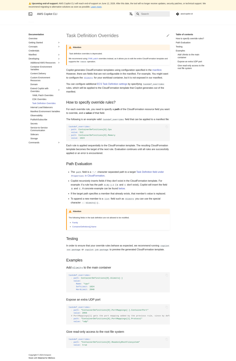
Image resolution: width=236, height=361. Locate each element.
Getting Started (44, 42)
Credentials (34, 50)
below (122, 188)
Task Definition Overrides (44, 103)
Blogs (59, 21)
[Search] (152, 14)
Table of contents (184, 34)
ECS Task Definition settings (112, 84)
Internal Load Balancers (41, 107)
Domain (34, 84)
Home (31, 21)
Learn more (96, 7)
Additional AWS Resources (45, 62)
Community (71, 21)
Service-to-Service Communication (39, 129)
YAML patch (93, 58)
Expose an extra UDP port (190, 61)
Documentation (45, 21)
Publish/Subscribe (38, 119)
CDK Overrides (39, 99)
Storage (34, 138)
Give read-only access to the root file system (191, 66)
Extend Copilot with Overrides (45, 89)
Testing (179, 46)
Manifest (44, 54)
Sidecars (34, 134)
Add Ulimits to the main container (188, 55)
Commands (44, 142)
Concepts (44, 46)
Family (75, 222)
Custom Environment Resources (40, 78)
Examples (180, 50)
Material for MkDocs (46, 357)
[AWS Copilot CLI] (30, 14)
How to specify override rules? (190, 38)
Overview (33, 38)
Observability (36, 115)
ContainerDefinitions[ (84, 226)
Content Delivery (38, 73)
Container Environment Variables (41, 68)
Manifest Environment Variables (45, 111)
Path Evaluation (183, 42)
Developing (44, 58)
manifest (156, 70)
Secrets (33, 123)
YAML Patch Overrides (42, 95)
